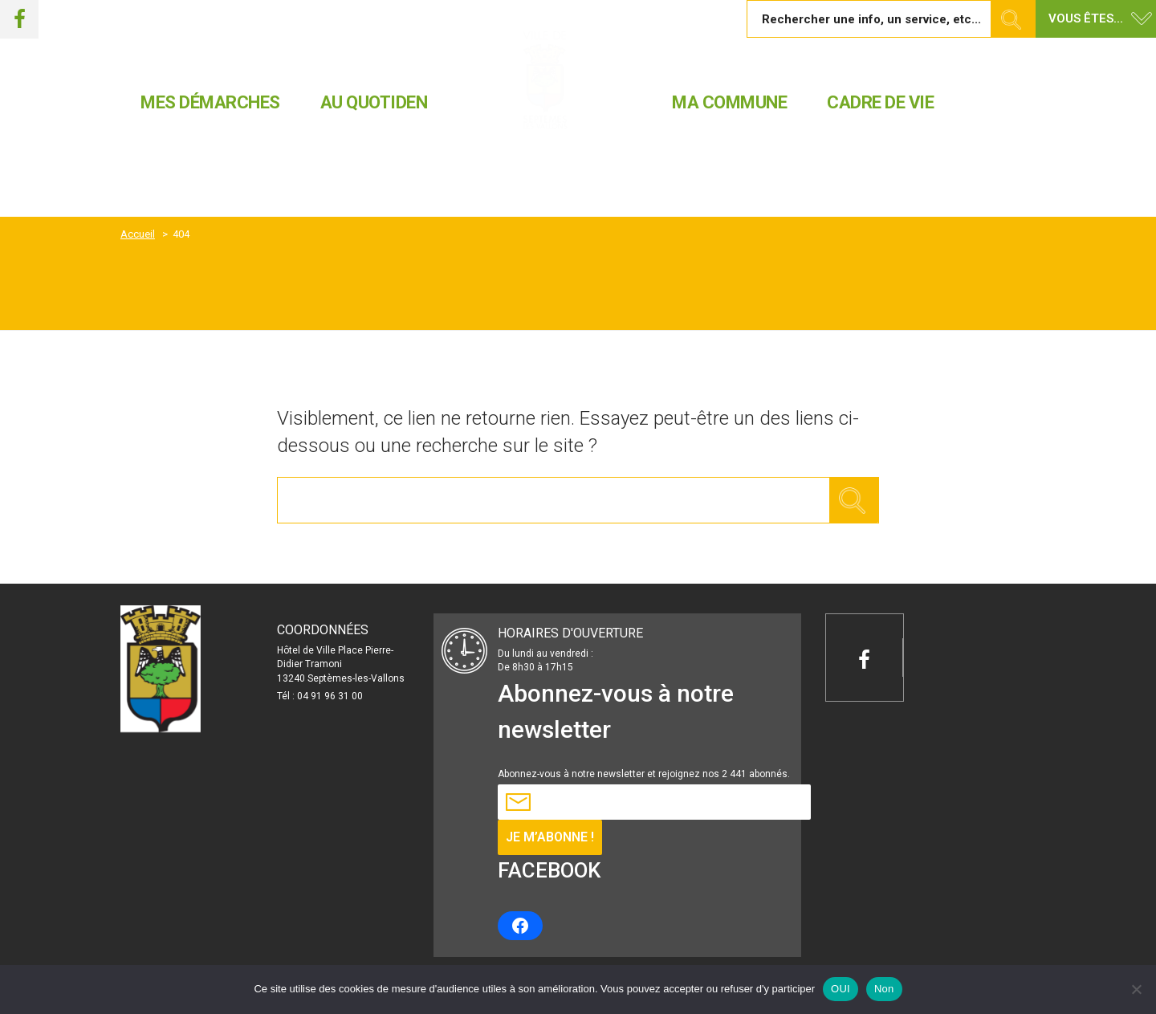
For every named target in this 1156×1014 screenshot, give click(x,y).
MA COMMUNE (729, 102)
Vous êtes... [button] (1085, 18)
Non (884, 989)
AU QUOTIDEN (374, 102)
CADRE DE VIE (880, 102)
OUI (840, 989)
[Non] (1136, 989)
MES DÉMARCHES (210, 102)
